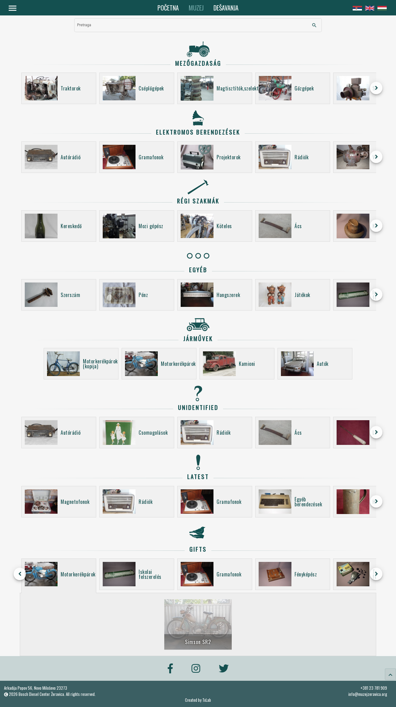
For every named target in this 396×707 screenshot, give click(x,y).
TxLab (206, 700)
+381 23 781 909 (373, 688)
